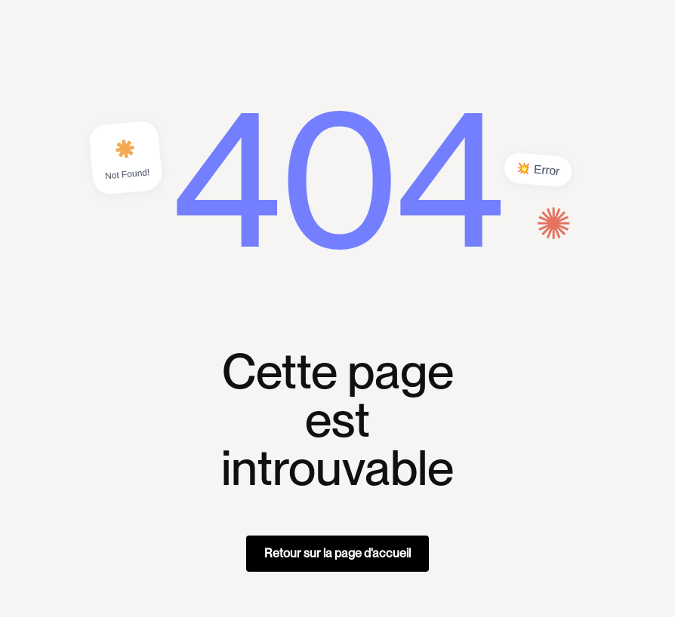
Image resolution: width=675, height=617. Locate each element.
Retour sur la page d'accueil (337, 553)
